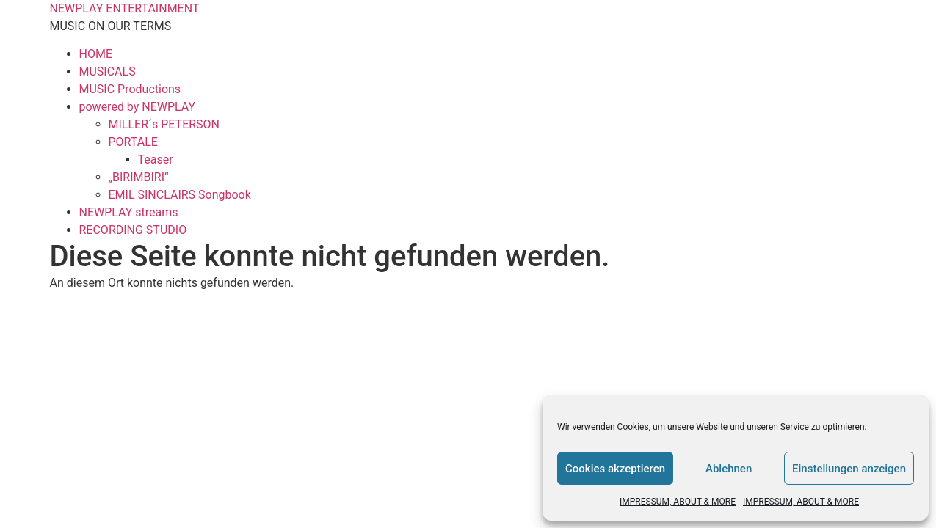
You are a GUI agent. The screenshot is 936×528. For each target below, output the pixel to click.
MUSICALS (107, 71)
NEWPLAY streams (128, 212)
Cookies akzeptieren (615, 468)
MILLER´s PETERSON (164, 124)
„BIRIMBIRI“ (139, 177)
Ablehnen (728, 468)
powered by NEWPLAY (137, 107)
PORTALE (133, 142)
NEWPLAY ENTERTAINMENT (125, 8)
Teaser (155, 159)
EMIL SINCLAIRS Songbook (180, 195)
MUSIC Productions (130, 89)
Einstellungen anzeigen (849, 468)
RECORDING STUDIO (133, 230)
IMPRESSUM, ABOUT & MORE (678, 501)
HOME (95, 54)
